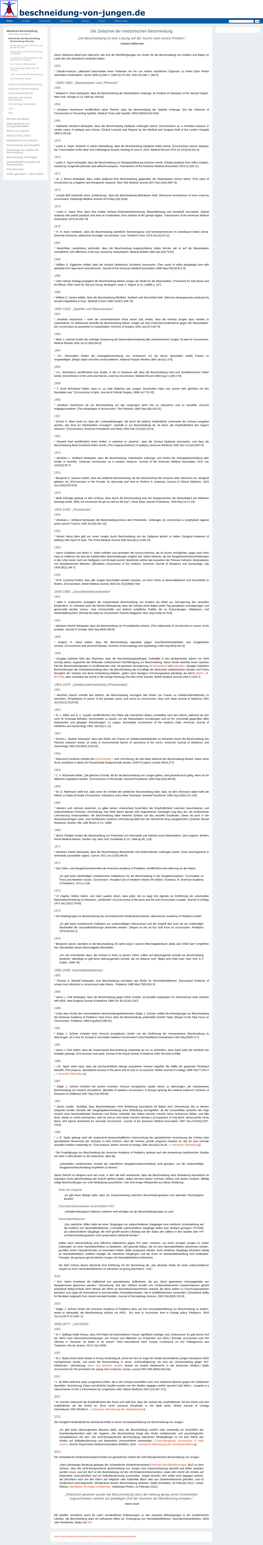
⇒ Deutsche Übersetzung (184, 1144)
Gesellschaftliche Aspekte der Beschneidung (23, 163)
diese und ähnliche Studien (105, 1365)
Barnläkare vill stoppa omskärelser (90, 1486)
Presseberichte (15, 169)
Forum (101, 21)
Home (10, 21)
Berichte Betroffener (18, 119)
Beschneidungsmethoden (20, 93)
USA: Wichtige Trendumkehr (22, 104)
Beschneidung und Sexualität (23, 145)
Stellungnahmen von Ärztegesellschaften (18, 124)
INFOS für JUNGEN (18, 131)
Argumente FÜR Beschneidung (23, 89)
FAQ (10, 113)
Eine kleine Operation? (19, 34)
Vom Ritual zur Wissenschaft (23, 64)
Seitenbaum (66, 21)
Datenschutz (121, 21)
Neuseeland (160, 665)
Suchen (85, 21)
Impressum (45, 21)
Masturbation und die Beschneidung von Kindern (26, 53)
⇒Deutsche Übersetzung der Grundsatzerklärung (166, 1444)
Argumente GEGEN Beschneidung (25, 84)
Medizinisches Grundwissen (22, 140)
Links (11, 108)
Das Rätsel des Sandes (20, 79)
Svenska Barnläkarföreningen (168, 1464)
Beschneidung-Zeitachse (22, 41)
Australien (179, 665)
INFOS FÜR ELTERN (19, 135)
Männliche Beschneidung (22, 31)
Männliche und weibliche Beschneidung (20, 98)
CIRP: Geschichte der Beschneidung (26, 75)
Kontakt (26, 21)
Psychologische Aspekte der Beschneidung (23, 151)
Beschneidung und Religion (22, 157)
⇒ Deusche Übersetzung (70, 1073)
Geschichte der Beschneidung (24, 38)
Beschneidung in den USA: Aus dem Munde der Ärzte (26, 47)
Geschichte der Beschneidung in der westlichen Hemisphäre (26, 59)
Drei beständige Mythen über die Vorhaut (24, 69)
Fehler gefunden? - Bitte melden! (25, 174)
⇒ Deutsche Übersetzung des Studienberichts (117, 1409)
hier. (90, 1522)
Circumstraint (103, 758)
